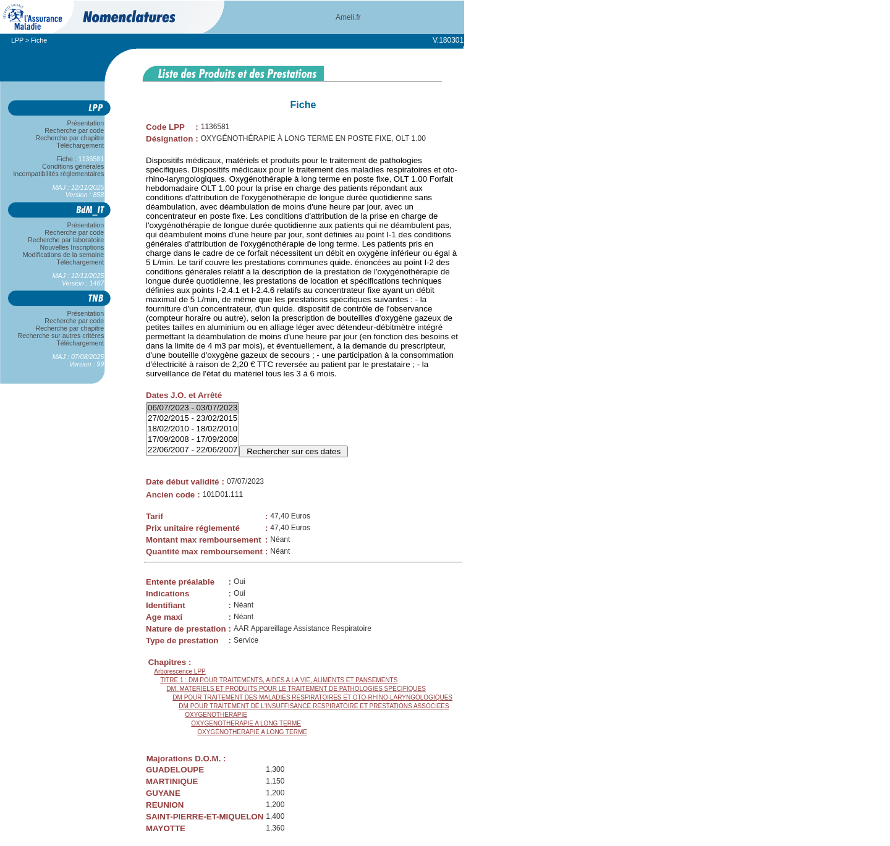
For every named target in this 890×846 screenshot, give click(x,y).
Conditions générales (73, 166)
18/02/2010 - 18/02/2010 (192, 429)
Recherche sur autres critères (61, 335)
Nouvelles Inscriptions (72, 247)
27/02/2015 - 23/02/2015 (192, 418)
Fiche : (80, 159)
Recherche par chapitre (70, 138)
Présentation (85, 123)
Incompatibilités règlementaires (58, 173)
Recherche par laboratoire (66, 239)
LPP (17, 40)
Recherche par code (75, 130)
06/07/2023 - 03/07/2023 (192, 408)
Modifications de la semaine (63, 254)
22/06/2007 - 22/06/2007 (192, 450)
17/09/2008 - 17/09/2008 (192, 439)
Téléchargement (80, 145)
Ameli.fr (348, 17)
